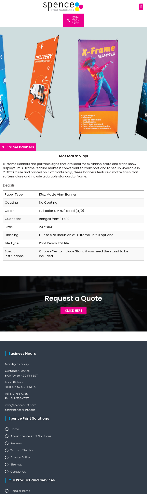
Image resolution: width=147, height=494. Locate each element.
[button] (141, 7)
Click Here (73, 310)
